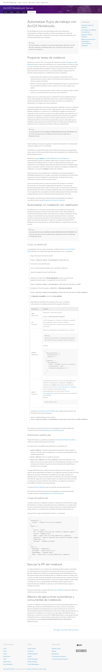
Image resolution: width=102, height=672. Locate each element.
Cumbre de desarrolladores (60, 659)
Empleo (54, 651)
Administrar (31, 12)
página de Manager (51, 158)
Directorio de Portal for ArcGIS (65, 440)
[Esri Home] (79, 645)
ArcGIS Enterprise (9, 2)
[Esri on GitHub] (82, 650)
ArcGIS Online (31, 648)
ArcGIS (29, 656)
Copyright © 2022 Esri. (9, 668)
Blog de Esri (55, 653)
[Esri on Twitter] (77, 650)
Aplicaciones (44, 2)
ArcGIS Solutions (32, 661)
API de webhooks (40, 487)
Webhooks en (54, 430)
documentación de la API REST (46, 411)
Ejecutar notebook (57, 590)
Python (24, 12)
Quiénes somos (56, 648)
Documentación (8, 664)
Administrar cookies (37, 668)
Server (5, 653)
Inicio (5, 12)
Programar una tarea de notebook (54, 200)
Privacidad (28, 668)
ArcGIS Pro (30, 651)
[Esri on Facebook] (80, 650)
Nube (38, 2)
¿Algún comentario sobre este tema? (67, 629)
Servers (25, 2)
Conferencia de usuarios (59, 656)
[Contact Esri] (85, 650)
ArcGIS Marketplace (33, 664)
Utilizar (18, 12)
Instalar (11, 12)
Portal (19, 2)
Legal (44, 668)
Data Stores (31, 2)
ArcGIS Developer (32, 659)
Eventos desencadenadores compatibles (65, 387)
